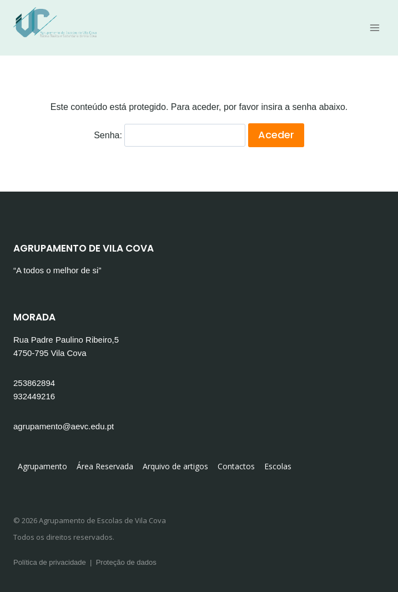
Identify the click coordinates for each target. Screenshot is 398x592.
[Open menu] (374, 27)
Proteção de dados (126, 562)
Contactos (236, 466)
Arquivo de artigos (175, 466)
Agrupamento (42, 466)
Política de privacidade (49, 562)
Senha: (169, 135)
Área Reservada (105, 466)
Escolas (277, 466)
